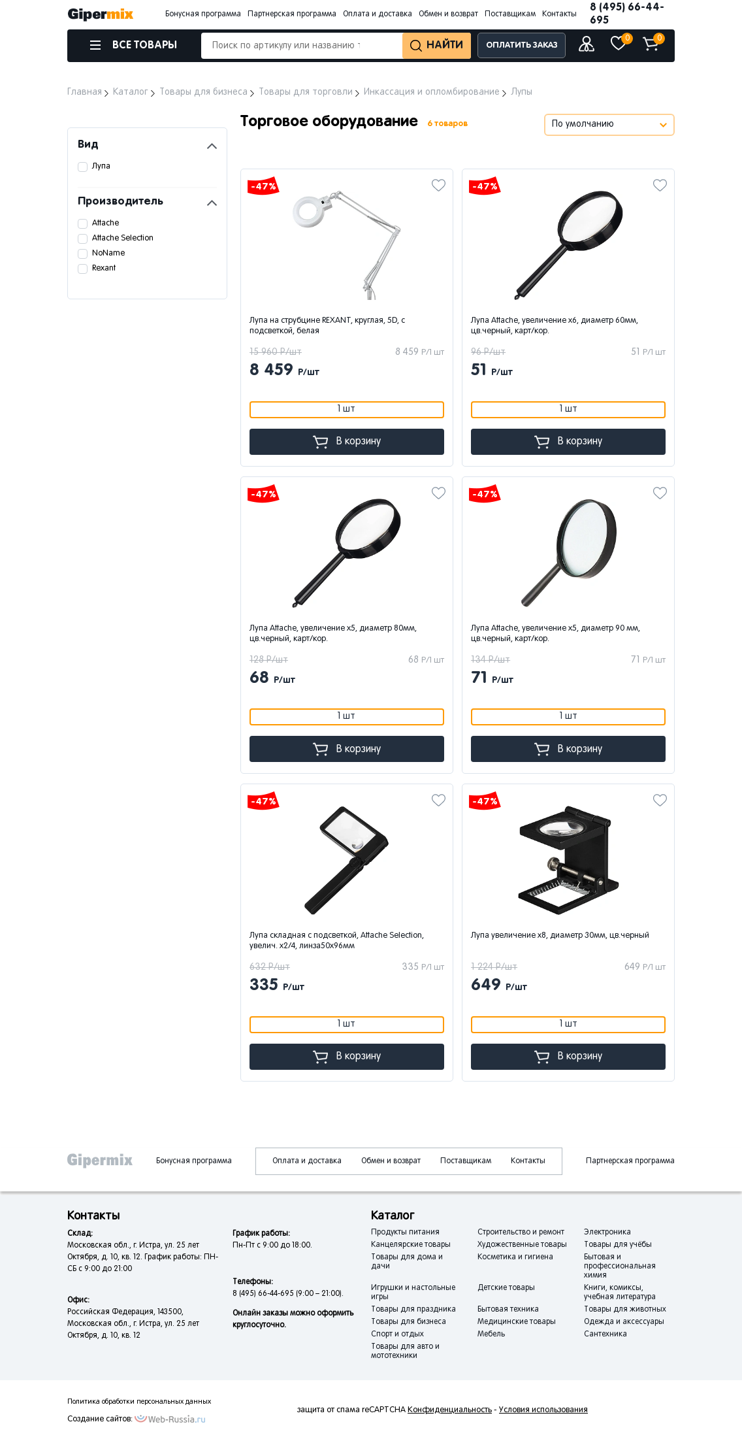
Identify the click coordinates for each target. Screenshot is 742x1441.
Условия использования (543, 1410)
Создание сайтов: (100, 1419)
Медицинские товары (516, 1322)
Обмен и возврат (448, 14)
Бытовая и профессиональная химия (620, 1266)
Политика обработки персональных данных (139, 1402)
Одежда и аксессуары (624, 1322)
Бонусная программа (203, 14)
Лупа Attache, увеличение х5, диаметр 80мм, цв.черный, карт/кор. (333, 634)
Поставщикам (510, 14)
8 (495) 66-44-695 (627, 14)
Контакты (559, 14)
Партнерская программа (292, 14)
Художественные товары (522, 1245)
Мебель (491, 1334)
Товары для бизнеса (408, 1322)
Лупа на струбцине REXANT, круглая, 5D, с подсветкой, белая (327, 326)
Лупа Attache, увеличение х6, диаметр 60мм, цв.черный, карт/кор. (554, 326)
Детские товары (506, 1288)
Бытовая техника (508, 1310)
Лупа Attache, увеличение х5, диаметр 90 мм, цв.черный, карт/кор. (555, 634)
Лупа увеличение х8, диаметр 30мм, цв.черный (560, 936)
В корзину (347, 442)
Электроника (607, 1232)
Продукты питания (405, 1232)
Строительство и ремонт (520, 1232)
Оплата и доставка (377, 14)
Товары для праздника (413, 1310)
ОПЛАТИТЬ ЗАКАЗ (522, 45)
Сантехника (605, 1334)
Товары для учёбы (618, 1245)
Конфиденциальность (450, 1410)
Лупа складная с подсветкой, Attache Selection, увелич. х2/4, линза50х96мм (337, 941)
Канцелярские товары (411, 1245)
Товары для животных (625, 1310)
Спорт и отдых (397, 1334)
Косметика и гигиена (515, 1257)
